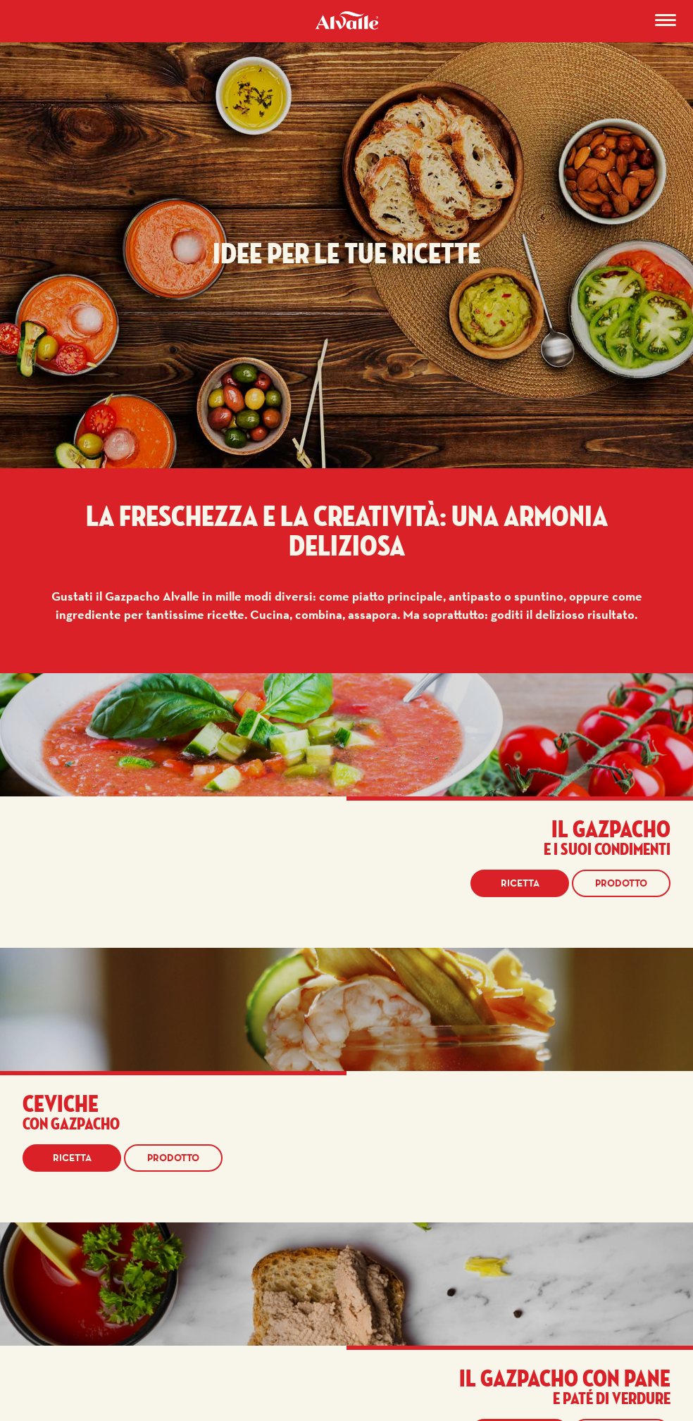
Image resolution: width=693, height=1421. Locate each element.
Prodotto (621, 883)
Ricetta (520, 883)
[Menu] (665, 22)
